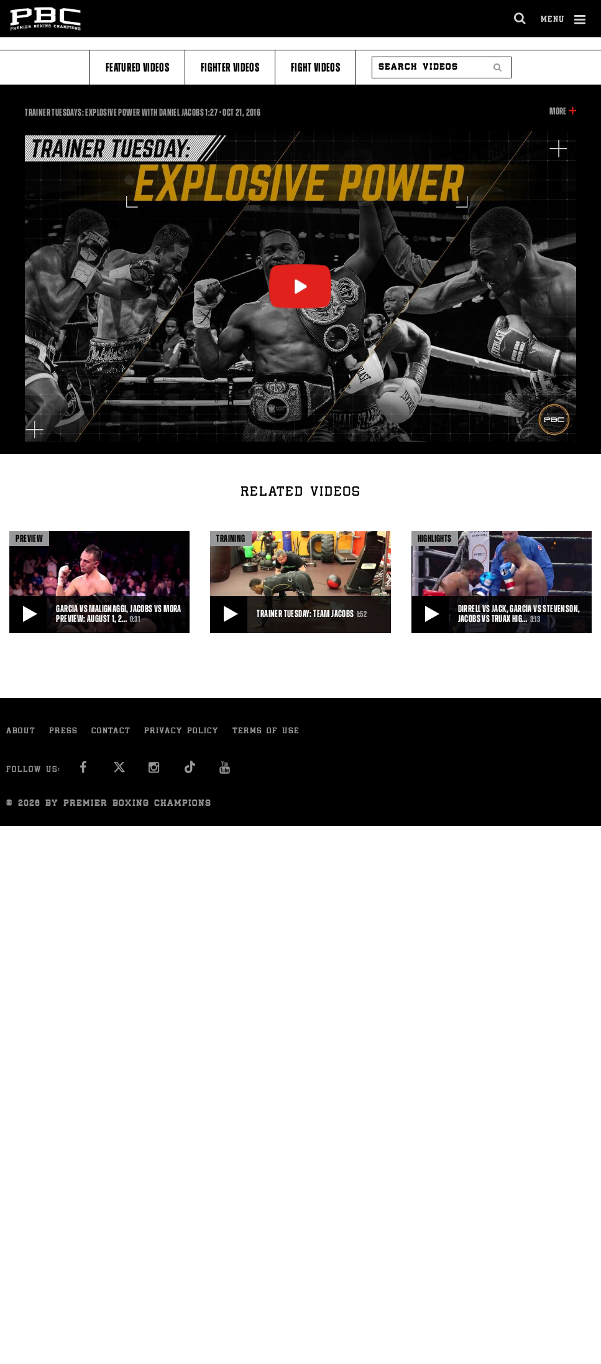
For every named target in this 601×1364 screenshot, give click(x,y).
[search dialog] (520, 19)
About (20, 731)
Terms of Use (266, 731)
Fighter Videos (230, 67)
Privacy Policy (181, 731)
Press (63, 731)
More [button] (557, 111)
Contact (111, 731)
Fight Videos (315, 67)
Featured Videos (137, 67)
